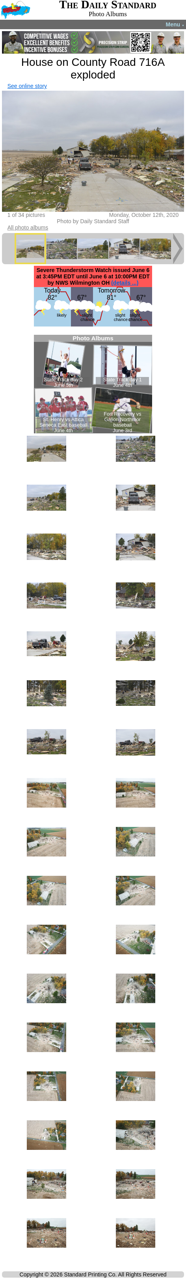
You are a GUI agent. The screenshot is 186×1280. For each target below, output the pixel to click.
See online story (27, 86)
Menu (175, 24)
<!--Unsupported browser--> (93, 384)
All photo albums (27, 227)
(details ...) (124, 283)
